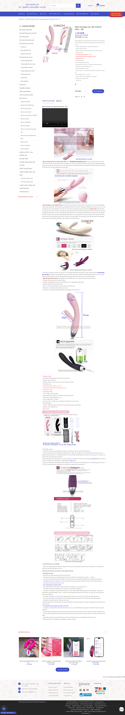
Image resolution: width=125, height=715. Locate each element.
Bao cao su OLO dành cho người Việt (28, 130)
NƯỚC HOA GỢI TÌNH (26, 168)
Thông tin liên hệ (67, 695)
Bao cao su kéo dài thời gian (27, 105)
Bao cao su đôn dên (25, 101)
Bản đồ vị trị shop (53, 687)
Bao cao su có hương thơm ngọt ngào (28, 137)
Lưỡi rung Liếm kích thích (26, 95)
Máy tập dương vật (82, 13)
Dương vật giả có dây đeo (27, 67)
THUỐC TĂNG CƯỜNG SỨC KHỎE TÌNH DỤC (27, 187)
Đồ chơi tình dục (32, 13)
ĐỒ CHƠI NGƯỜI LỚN (26, 29)
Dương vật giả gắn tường (26, 60)
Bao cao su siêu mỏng (26, 112)
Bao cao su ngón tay (25, 145)
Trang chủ (21, 13)
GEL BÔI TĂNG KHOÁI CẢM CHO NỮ (27, 163)
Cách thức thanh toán (54, 690)
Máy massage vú (25, 81)
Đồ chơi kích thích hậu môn (27, 40)
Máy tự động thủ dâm (26, 50)
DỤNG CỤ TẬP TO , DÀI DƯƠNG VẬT (26, 154)
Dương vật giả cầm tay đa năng (28, 64)
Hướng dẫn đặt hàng (53, 692)
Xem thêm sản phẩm (62, 669)
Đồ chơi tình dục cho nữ (26, 57)
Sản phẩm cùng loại (24, 632)
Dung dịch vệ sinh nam (26, 53)
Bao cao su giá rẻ (25, 148)
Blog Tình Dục (95, 13)
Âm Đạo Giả (23, 47)
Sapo (46, 702)
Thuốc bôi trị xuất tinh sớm (27, 181)
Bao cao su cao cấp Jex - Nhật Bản (29, 115)
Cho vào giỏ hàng (98, 91)
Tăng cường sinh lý (55, 13)
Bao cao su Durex (25, 118)
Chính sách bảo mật (68, 690)
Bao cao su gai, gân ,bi (26, 108)
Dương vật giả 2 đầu (25, 74)
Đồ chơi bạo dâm (24, 36)
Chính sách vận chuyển (69, 692)
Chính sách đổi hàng (53, 695)
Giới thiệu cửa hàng (68, 687)
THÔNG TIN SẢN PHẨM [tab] (48, 101)
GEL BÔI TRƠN (24, 158)
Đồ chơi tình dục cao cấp (31, 19)
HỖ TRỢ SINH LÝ (24, 191)
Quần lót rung (24, 77)
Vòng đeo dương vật (25, 88)
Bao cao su (43, 13)
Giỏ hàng (102, 5)
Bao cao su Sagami (25, 125)
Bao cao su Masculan (26, 122)
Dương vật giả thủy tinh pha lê (28, 70)
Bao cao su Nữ (24, 142)
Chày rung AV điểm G (25, 91)
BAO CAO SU (23, 98)
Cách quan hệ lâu (68, 13)
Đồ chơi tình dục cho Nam (26, 43)
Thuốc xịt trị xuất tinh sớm (27, 178)
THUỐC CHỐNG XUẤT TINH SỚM (27, 173)
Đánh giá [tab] (59, 101)
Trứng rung (22, 84)
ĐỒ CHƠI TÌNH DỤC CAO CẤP (28, 33)
